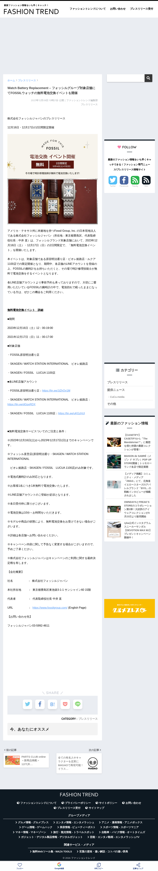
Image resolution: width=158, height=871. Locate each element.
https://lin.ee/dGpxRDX (21, 404)
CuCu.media (117, 396)
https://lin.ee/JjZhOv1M (56, 390)
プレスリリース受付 (141, 8)
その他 (111, 404)
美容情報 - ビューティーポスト (78, 827)
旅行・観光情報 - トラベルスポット (73, 832)
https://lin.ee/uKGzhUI (71, 413)
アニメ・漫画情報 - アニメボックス (121, 822)
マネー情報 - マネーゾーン (30, 832)
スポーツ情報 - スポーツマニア (121, 827)
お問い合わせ (118, 8)
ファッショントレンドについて (88, 8)
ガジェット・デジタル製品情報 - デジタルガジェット (52, 837)
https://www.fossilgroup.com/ (50, 607)
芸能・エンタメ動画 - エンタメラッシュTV (114, 837)
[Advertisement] (79, 44)
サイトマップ (96, 808)
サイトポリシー (108, 803)
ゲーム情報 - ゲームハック (37, 827)
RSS (146, 186)
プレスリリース (88, 718)
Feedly (135, 186)
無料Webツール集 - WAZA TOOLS (52, 851)
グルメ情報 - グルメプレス (33, 822)
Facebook (124, 186)
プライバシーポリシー (78, 803)
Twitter (113, 186)
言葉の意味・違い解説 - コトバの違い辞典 (103, 851)
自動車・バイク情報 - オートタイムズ (123, 832)
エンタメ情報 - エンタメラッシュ (75, 822)
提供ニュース (116, 390)
